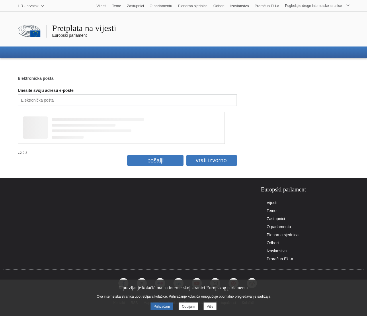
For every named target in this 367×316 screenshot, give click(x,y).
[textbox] (127, 100)
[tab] (304, 189)
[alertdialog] (183, 297)
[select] (29, 6)
